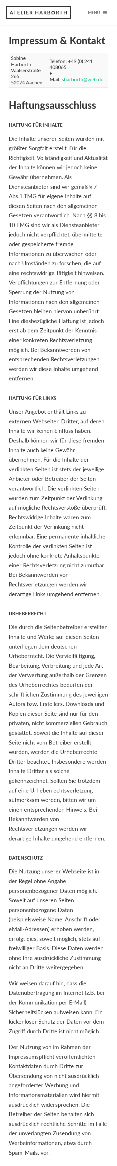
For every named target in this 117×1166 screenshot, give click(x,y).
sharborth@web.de (82, 79)
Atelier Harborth (39, 12)
